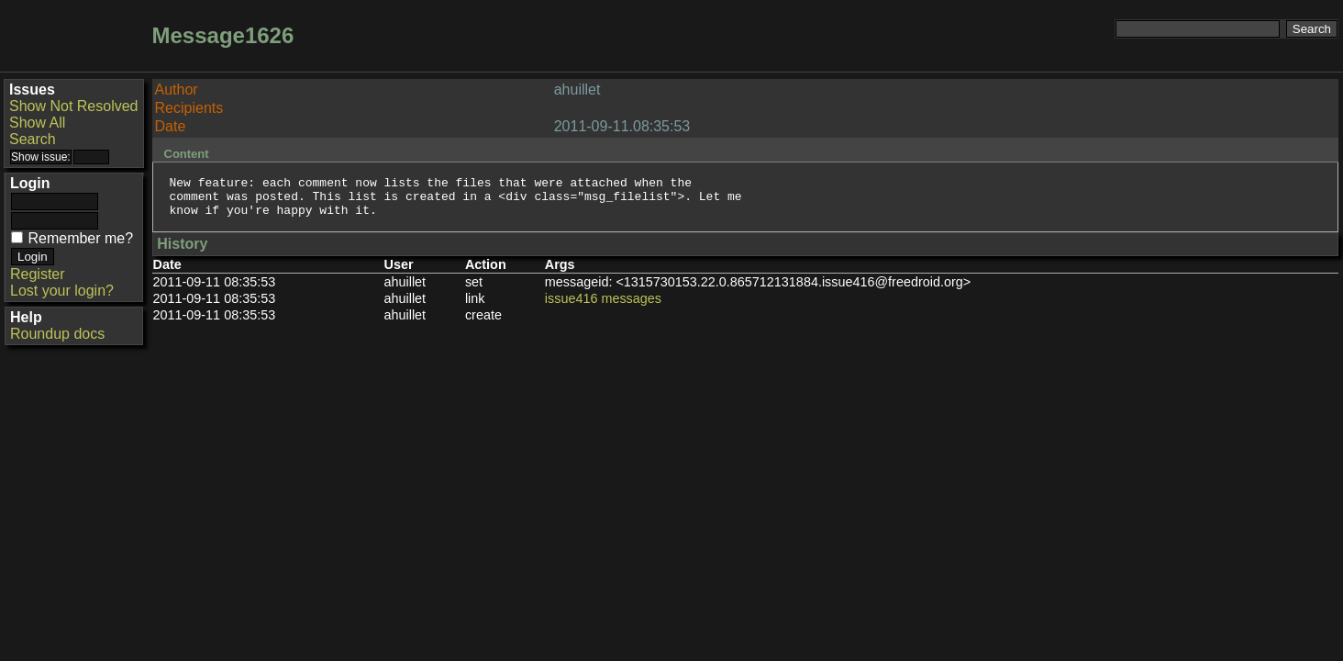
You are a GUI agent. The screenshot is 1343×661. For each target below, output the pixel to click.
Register (37, 274)
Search (32, 139)
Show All (37, 122)
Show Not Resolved (74, 106)
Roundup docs (57, 334)
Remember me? (80, 238)
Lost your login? (62, 290)
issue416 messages (603, 306)
